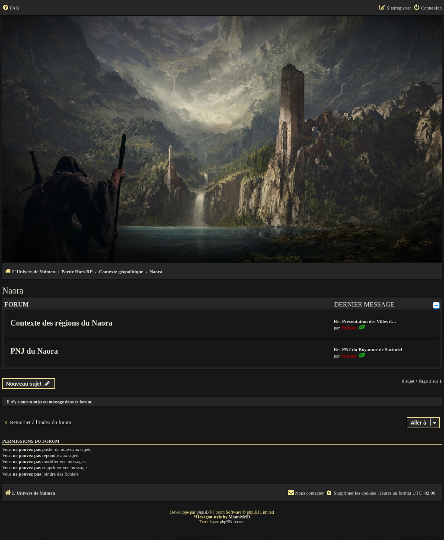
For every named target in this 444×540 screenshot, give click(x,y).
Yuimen (349, 327)
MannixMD (239, 516)
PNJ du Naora (34, 351)
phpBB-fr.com (232, 521)
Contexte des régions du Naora (61, 323)
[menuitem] (10, 8)
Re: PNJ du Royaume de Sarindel (368, 349)
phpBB (203, 512)
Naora (12, 290)
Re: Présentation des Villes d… (365, 321)
